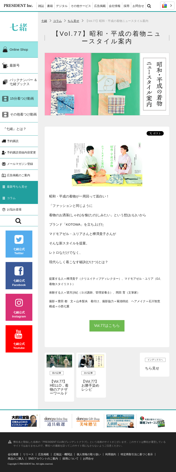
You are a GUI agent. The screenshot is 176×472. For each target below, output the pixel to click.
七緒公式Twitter (19, 245)
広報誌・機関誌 (63, 454)
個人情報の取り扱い (89, 454)
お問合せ (138, 6)
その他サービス (81, 6)
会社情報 (114, 6)
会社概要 (13, 454)
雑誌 (41, 6)
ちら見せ (73, 21)
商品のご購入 (16, 458)
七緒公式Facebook (19, 276)
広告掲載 (100, 6)
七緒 (44, 21)
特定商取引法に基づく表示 (137, 454)
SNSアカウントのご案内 (43, 458)
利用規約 (110, 454)
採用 (126, 6)
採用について (70, 458)
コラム (57, 21)
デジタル (62, 6)
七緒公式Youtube (19, 340)
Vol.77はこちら (107, 325)
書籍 (50, 6)
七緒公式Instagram (19, 308)
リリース (28, 454)
